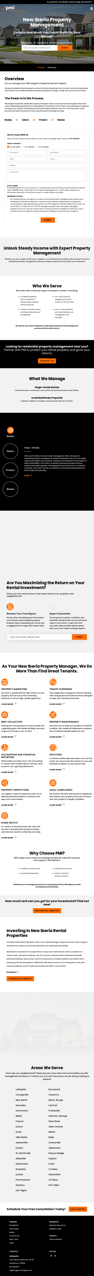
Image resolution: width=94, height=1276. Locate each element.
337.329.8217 (63, 2)
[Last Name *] (67, 152)
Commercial (14, 1175)
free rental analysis (47, 910)
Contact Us (47, 361)
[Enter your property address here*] (40, 48)
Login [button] (11, 1182)
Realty (11, 1172)
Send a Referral (55, 1178)
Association (14, 1168)
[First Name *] (26, 152)
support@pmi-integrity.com (20, 1209)
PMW (75, 1241)
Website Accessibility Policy (32, 1252)
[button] (51, 1195)
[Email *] (26, 158)
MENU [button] (92, 8)
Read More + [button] (47, 972)
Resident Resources (57, 1165)
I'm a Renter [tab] (29, 147)
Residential (13, 1165)
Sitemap (83, 1241)
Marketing (52, 67)
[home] (12, 9)
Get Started (78, 1148)
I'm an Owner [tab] (15, 147)
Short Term (13, 1179)
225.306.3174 (86, 2)
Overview (41, 67)
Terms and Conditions (23, 1243)
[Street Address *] (47, 165)
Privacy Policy (8, 1243)
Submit (65, 48)
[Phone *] (67, 158)
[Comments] (47, 176)
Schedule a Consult (20, 978)
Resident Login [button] (55, 1168)
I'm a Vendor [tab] (44, 147)
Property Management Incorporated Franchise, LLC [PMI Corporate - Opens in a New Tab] (55, 1224)
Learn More (7, 704)
